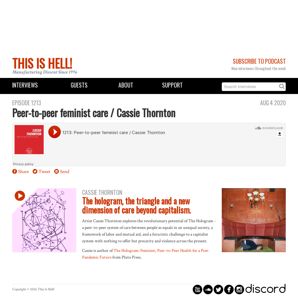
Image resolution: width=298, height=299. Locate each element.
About (125, 85)
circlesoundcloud (208, 289)
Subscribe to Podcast (259, 61)
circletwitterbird (218, 289)
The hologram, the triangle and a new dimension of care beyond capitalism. (136, 205)
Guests (79, 85)
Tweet (44, 171)
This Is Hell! (42, 63)
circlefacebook (229, 289)
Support (172, 85)
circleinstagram (239, 289)
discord (265, 289)
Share (23, 171)
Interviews (25, 85)
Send (64, 171)
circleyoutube (197, 289)
